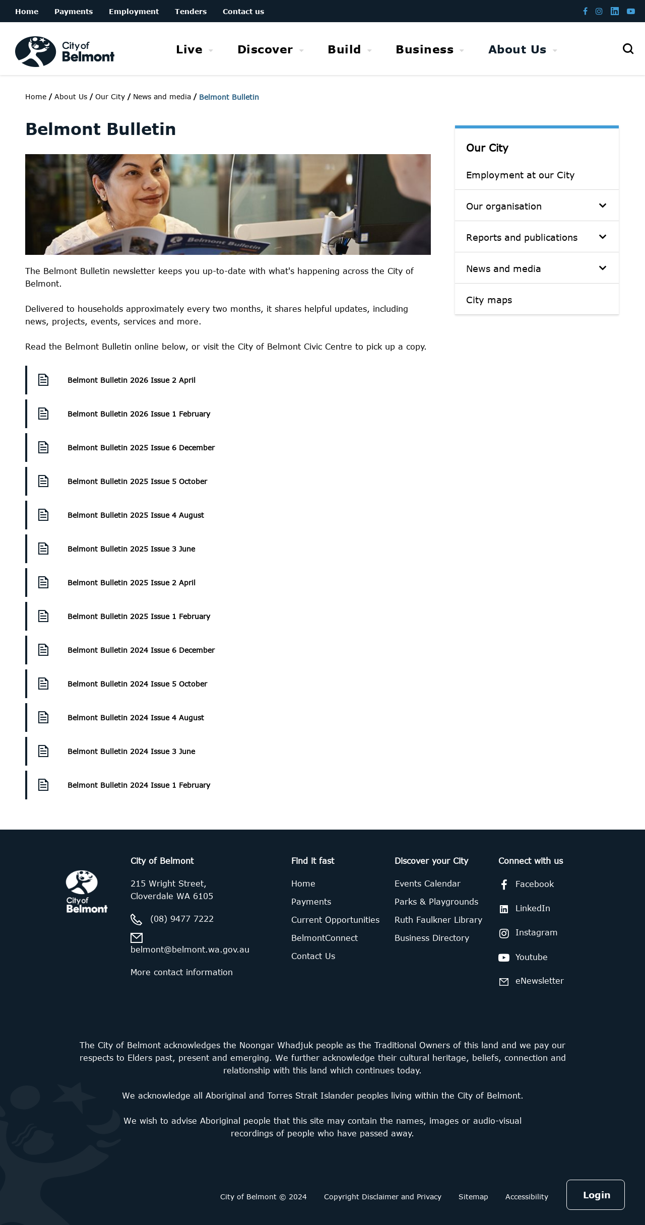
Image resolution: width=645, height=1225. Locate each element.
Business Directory (432, 937)
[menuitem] (195, 49)
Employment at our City (520, 174)
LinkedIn (522, 908)
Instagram (526, 933)
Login (597, 1194)
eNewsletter (529, 981)
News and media (503, 268)
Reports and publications (521, 237)
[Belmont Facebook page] (585, 11)
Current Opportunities (335, 919)
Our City (487, 147)
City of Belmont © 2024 (263, 1196)
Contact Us (313, 956)
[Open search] (628, 49)
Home (35, 96)
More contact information (182, 972)
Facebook (524, 885)
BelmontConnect (324, 937)
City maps (489, 299)
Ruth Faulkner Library (438, 919)
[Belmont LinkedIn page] (615, 11)
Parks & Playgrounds (436, 901)
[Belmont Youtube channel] (631, 11)
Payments (311, 901)
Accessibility (526, 1196)
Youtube (521, 957)
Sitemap (473, 1196)
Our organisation (504, 206)
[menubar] (366, 49)
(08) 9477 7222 (182, 918)
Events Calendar (428, 883)
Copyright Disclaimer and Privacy (382, 1196)
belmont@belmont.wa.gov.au (190, 949)
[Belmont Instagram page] (599, 11)
